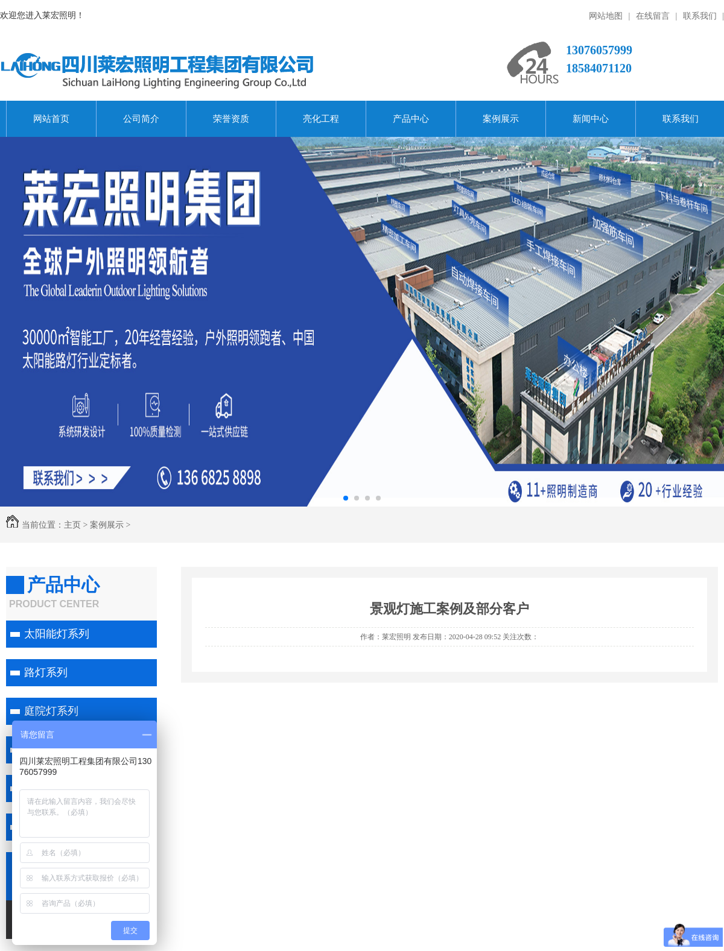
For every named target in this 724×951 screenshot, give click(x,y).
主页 (72, 524)
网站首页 (51, 118)
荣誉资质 (231, 118)
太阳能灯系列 (56, 634)
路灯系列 (46, 672)
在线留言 (653, 16)
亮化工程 (321, 118)
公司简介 (141, 118)
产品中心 (411, 118)
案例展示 (501, 118)
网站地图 (606, 16)
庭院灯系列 (51, 711)
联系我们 (700, 16)
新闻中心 (591, 118)
